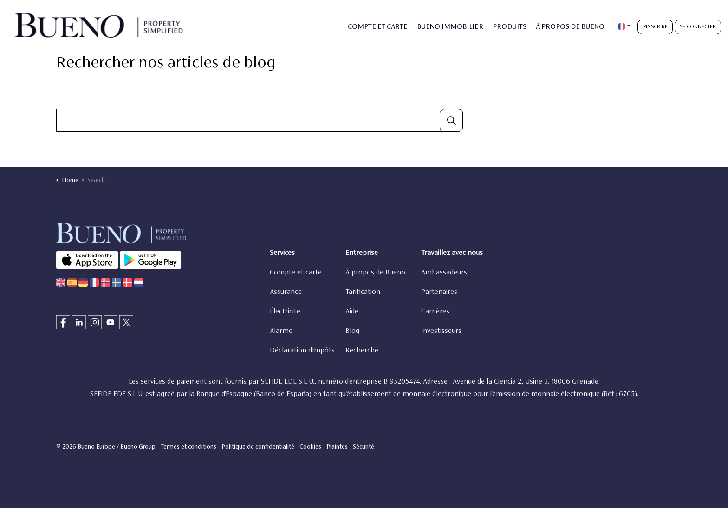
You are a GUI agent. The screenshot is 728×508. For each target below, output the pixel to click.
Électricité (285, 311)
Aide (351, 311)
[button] (451, 120)
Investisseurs (441, 331)
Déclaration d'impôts (302, 350)
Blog (352, 331)
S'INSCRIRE (655, 27)
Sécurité (363, 447)
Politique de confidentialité (257, 447)
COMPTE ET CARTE (378, 27)
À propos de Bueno (375, 272)
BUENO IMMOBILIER (450, 27)
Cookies (310, 447)
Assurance (286, 292)
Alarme (281, 331)
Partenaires (439, 292)
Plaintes (337, 447)
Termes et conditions (188, 447)
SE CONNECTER (698, 27)
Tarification (362, 292)
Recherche (361, 350)
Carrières (435, 311)
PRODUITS (509, 27)
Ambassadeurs (444, 272)
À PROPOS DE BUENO (570, 27)
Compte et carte (296, 272)
